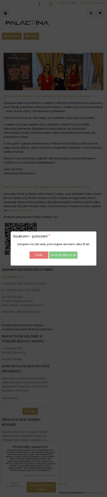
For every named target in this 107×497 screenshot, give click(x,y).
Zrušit (38, 255)
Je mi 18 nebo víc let (63, 255)
